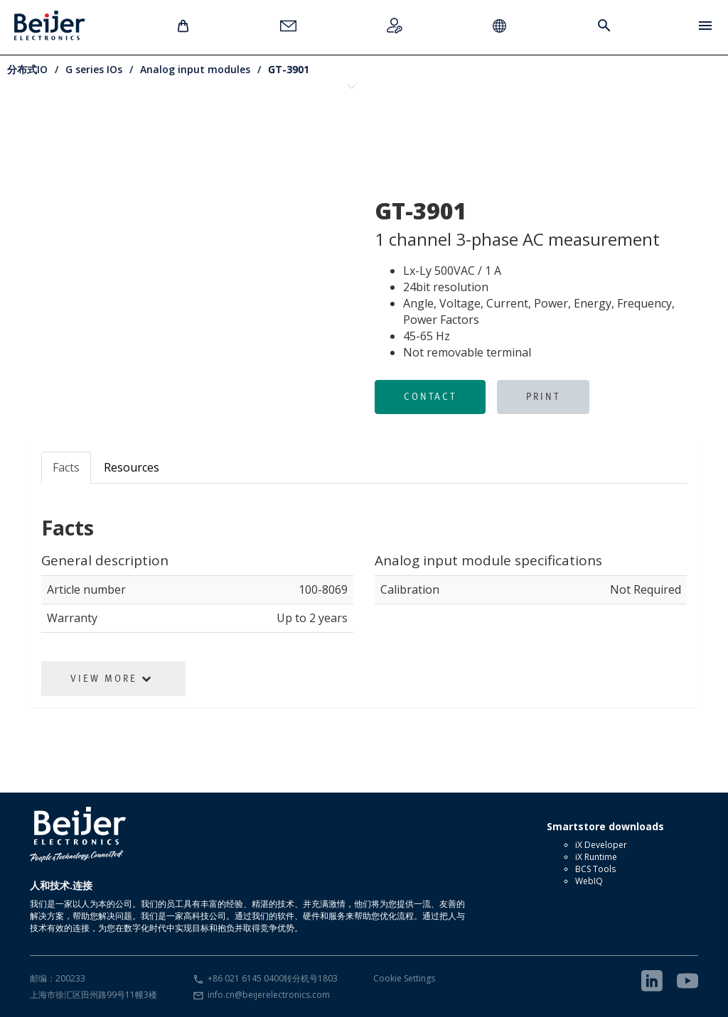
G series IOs (93, 69)
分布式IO (27, 69)
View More (111, 678)
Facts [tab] (66, 467)
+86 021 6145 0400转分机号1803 (273, 978)
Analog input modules (195, 69)
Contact (430, 396)
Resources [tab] (131, 467)
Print (543, 396)
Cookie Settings (404, 978)
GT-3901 (288, 69)
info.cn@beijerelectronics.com (269, 995)
